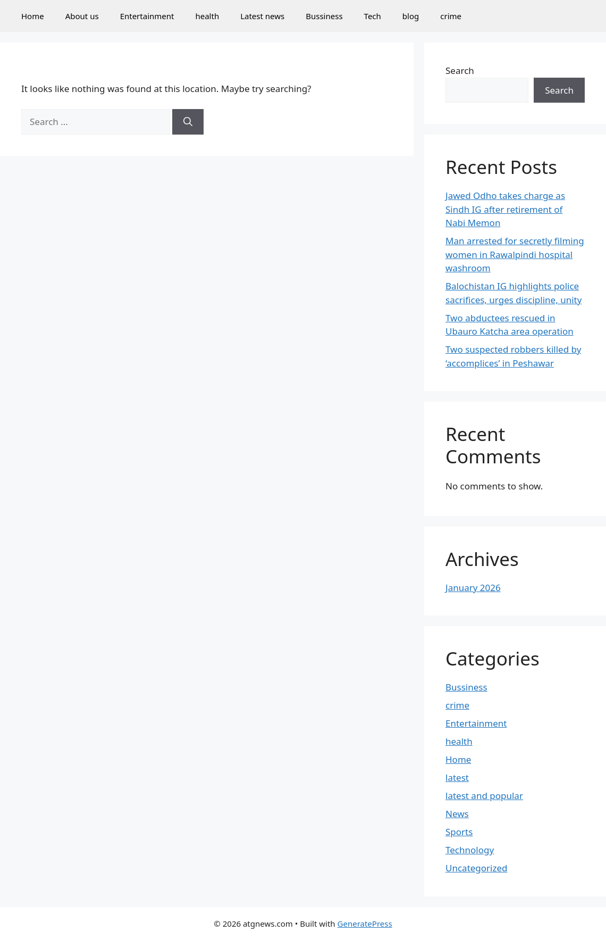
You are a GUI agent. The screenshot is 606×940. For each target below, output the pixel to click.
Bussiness (324, 16)
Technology (469, 850)
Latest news (262, 16)
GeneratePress (365, 923)
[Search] (188, 122)
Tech (372, 16)
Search (459, 70)
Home (32, 16)
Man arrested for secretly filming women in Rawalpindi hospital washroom (514, 254)
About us (82, 16)
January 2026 (473, 587)
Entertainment (147, 16)
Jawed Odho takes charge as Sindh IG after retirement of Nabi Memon (505, 209)
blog (410, 16)
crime (450, 16)
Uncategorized (476, 868)
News (457, 814)
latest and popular (484, 795)
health (207, 16)
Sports (459, 832)
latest (457, 777)
